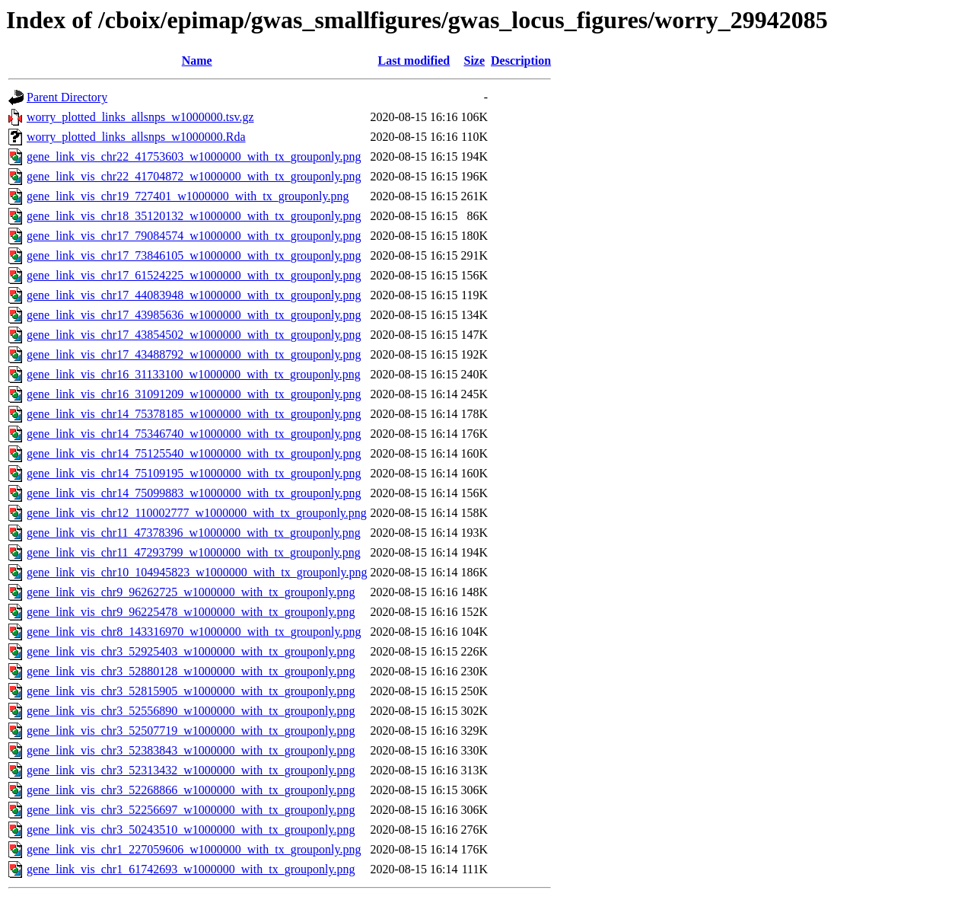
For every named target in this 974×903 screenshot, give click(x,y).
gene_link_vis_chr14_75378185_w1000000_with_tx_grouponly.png (194, 413)
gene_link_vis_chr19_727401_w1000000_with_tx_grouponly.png (188, 196)
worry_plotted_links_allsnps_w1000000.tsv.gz (140, 116)
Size (474, 60)
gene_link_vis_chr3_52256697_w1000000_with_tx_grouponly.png (191, 809)
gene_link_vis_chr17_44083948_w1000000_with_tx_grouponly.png (194, 295)
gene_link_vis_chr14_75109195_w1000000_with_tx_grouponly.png (194, 473)
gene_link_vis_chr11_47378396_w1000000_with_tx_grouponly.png (194, 532)
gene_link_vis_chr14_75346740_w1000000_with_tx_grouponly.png (194, 433)
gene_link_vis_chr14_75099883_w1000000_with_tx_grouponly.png (194, 493)
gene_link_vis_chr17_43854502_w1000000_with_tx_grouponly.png (194, 334)
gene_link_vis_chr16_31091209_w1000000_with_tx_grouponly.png (194, 394)
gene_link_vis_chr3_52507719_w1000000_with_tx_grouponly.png (191, 730)
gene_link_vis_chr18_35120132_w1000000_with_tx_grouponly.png (194, 215)
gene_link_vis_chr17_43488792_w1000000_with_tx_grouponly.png (194, 354)
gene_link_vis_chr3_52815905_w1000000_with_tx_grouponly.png (191, 690)
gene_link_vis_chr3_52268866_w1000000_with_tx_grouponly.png (191, 789)
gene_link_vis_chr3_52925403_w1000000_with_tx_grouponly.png (191, 651)
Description (521, 60)
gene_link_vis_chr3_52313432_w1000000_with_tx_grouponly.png (191, 770)
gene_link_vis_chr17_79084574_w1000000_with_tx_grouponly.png (194, 235)
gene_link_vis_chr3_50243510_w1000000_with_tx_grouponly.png (191, 829)
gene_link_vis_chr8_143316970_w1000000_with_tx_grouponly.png (194, 631)
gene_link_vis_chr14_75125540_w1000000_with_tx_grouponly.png (194, 453)
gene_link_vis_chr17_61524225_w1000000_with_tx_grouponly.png (194, 275)
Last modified (414, 60)
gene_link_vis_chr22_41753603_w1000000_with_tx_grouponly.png (194, 156)
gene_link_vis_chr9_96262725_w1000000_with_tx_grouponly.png (191, 592)
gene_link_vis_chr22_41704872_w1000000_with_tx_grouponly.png (194, 176)
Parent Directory (67, 97)
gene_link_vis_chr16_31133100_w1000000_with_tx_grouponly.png (194, 374)
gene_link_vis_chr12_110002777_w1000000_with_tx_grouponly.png (197, 512)
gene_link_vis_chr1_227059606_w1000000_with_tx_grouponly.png (194, 849)
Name (197, 60)
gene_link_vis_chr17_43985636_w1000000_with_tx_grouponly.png (194, 314)
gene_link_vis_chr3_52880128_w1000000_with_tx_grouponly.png (191, 671)
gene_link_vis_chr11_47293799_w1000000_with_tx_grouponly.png (194, 552)
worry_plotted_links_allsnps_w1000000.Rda (136, 136)
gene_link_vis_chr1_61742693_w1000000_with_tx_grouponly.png (191, 869)
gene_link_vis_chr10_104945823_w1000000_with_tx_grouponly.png (197, 572)
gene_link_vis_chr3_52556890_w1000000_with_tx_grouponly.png (191, 710)
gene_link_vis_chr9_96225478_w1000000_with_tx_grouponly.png (191, 611)
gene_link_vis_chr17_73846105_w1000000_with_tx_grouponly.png (194, 255)
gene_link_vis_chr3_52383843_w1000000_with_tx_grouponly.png (191, 750)
